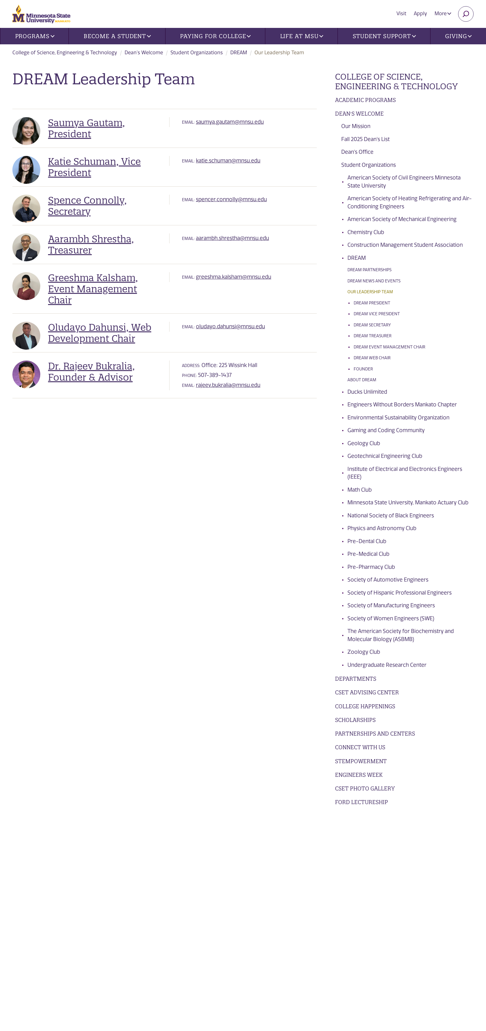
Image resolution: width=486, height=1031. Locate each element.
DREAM (238, 52)
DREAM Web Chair (372, 358)
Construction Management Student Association (405, 245)
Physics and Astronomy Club (381, 528)
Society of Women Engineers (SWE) (390, 618)
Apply (420, 13)
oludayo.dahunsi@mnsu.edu (230, 326)
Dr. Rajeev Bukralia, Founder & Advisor (91, 371)
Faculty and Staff (286, 880)
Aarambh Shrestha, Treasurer (91, 244)
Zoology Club (363, 652)
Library (153, 892)
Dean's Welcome (144, 52)
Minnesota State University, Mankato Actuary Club (407, 502)
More (443, 13)
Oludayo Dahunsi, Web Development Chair (99, 332)
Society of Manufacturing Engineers (391, 605)
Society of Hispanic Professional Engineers (399, 593)
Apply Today (404, 900)
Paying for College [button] (215, 36)
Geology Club (363, 443)
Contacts (156, 880)
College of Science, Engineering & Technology (64, 52)
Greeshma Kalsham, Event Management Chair (93, 289)
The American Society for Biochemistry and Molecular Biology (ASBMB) (400, 635)
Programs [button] (35, 36)
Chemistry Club (365, 232)
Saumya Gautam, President (86, 128)
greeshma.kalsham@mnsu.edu (233, 277)
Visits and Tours (411, 854)
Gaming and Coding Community (386, 430)
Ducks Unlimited (367, 392)
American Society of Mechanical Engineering (402, 219)
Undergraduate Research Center (386, 665)
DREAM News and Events (373, 281)
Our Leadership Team (370, 292)
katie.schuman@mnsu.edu (228, 160)
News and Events (167, 843)
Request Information (419, 877)
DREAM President (372, 303)
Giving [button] (458, 36)
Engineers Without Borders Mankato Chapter (402, 404)
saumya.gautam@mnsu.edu (230, 122)
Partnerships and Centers (375, 733)
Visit (401, 13)
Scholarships (355, 720)
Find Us (153, 868)
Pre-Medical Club (368, 554)
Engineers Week (358, 775)
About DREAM (361, 380)
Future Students (284, 843)
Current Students (286, 855)
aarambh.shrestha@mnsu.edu (232, 238)
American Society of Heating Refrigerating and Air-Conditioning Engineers (409, 202)
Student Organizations (196, 52)
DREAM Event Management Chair (389, 347)
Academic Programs (365, 100)
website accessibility (216, 973)
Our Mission (355, 126)
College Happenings (365, 706)
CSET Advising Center (367, 692)
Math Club (359, 490)
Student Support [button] (384, 36)
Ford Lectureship (361, 802)
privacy (145, 973)
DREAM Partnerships (369, 270)
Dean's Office (357, 152)
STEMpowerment (361, 761)
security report (173, 973)
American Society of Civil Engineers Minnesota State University (404, 182)
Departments (355, 678)
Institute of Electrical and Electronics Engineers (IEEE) (404, 473)
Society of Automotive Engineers (387, 580)
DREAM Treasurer (372, 336)
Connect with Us (360, 747)
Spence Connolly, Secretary (87, 205)
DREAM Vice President (377, 314)
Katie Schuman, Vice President (94, 167)
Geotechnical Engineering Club (384, 456)
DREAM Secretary (372, 325)
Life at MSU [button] (302, 36)
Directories (159, 855)
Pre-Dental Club (366, 541)
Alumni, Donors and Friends (300, 868)
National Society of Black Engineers (390, 515)
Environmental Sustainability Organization (398, 417)
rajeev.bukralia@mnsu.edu (228, 385)
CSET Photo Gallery (365, 788)
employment (161, 905)
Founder (363, 369)
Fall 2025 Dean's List (365, 139)
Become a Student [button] (117, 36)
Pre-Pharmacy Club (371, 567)
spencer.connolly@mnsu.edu (231, 199)
